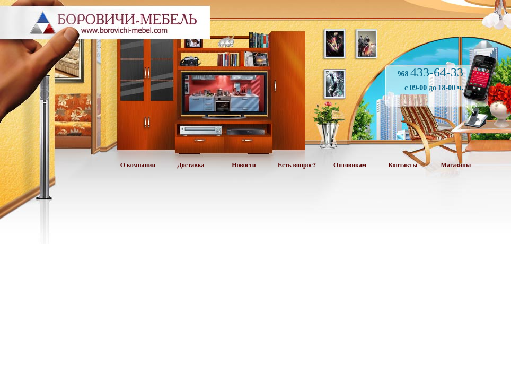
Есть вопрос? (297, 165)
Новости (244, 165)
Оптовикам (349, 165)
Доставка (191, 165)
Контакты (402, 165)
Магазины (456, 165)
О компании (138, 165)
